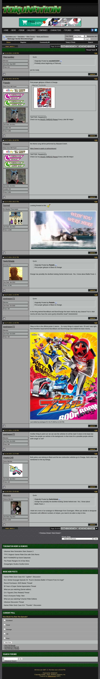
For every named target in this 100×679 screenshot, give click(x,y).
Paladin (6, 83)
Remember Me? (91, 36)
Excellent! (9, 620)
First (63, 46)
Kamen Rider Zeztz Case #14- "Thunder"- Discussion (22, 605)
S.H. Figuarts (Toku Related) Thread (16, 593)
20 (80, 46)
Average (9, 629)
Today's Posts (70, 42)
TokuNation (21, 36)
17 (71, 46)
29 (86, 46)
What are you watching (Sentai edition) (17, 589)
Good (8, 625)
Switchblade (8, 261)
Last (93, 46)
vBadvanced (52, 676)
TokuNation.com (11, 36)
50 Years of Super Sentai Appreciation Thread (20, 586)
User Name (69, 36)
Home (6, 30)
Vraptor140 (8, 457)
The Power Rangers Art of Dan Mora (16, 561)
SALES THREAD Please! (49, 119)
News (13, 30)
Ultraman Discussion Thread (14, 602)
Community (45, 42)
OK (7, 634)
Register (23, 42)
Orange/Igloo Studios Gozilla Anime (16, 564)
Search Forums (10, 654)
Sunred (6, 205)
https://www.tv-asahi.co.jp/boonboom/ (43, 148)
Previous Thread (45, 533)
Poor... (8, 638)
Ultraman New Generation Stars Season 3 (18, 551)
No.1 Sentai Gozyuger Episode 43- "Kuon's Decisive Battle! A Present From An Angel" (34, 580)
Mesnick (7, 495)
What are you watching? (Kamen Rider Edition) (20, 599)
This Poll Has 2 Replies (11, 648)
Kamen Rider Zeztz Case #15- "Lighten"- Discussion (22, 577)
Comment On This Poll (11, 647)
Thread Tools (90, 50)
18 (74, 46)
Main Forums (31, 36)
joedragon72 (9, 299)
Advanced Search (10, 661)
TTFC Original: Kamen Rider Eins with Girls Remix (21, 554)
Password (69, 39)
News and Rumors (43, 36)
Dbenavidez (8, 57)
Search (90, 42)
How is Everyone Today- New (14, 596)
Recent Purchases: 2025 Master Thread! (18, 583)
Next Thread (56, 533)
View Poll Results (9, 645)
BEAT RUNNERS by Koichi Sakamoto (17, 558)
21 (83, 46)
